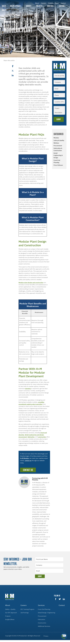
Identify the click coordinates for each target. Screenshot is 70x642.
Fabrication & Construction (58, 149)
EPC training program (27, 609)
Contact (63, 3)
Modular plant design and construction (31, 282)
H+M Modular (24, 458)
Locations (62, 6)
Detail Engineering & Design (58, 155)
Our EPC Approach (15, 6)
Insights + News (53, 3)
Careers (43, 3)
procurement (23, 437)
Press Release (58, 165)
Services (28, 6)
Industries (50, 6)
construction (42, 437)
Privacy (46, 636)
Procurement (58, 145)
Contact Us (28, 469)
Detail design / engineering (46, 613)
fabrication (31, 437)
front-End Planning (44, 609)
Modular (56, 138)
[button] (16, 6)
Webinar (56, 143)
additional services (44, 626)
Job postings (25, 613)
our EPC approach (11, 613)
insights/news (9, 619)
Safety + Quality (10, 609)
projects (8, 616)
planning (28, 388)
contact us (28, 460)
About (37, 3)
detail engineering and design (34, 435)
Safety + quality (4, 8)
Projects (39, 6)
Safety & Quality (59, 140)
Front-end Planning (57, 161)
